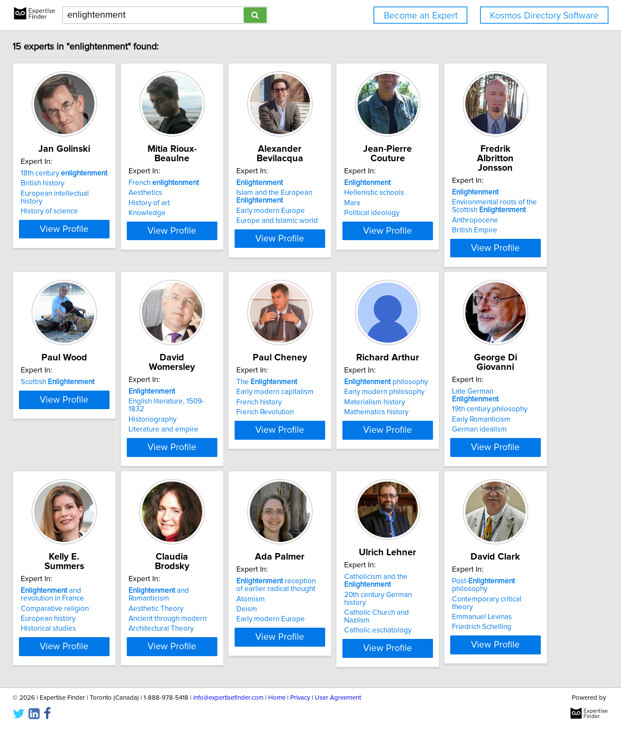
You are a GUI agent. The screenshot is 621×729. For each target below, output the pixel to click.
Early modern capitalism (486, 392)
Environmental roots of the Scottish (102, 396)
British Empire (82, 420)
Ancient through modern (487, 601)
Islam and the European (357, 196)
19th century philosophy (227, 591)
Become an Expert (421, 15)
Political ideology (475, 213)
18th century (103, 183)
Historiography (343, 402)
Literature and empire (354, 412)
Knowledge (207, 213)
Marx (456, 203)
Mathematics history (92, 611)
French (224, 183)
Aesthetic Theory (475, 591)
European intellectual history (105, 203)
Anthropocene (83, 410)
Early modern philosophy (100, 591)
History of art (210, 203)
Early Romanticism (218, 601)
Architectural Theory (480, 611)
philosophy (102, 581)
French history (470, 402)
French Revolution (476, 412)
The (478, 382)
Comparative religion (353, 599)
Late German (234, 581)
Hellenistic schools (478, 193)
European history (346, 609)
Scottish (226, 382)
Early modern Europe (353, 211)
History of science (88, 213)
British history (82, 193)
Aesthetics (206, 193)
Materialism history (90, 601)
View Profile (114, 238)
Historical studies (346, 619)
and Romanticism (499, 581)
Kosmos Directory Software (544, 15)
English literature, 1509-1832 (364, 392)
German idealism (216, 611)
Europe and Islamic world (359, 221)
